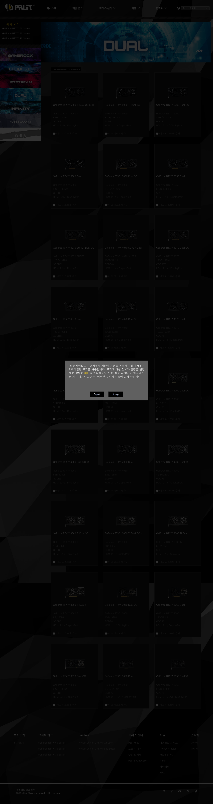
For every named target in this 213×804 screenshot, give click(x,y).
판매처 (194, 748)
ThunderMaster (168, 748)
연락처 (194, 742)
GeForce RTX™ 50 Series (52, 742)
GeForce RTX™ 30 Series (52, 754)
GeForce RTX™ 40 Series (52, 748)
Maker (163, 760)
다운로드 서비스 (169, 742)
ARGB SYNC (166, 754)
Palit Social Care (137, 760)
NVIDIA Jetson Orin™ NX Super (96, 742)
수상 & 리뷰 (134, 754)
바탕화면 (165, 766)
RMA (162, 772)
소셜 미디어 (134, 748)
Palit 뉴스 (133, 742)
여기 (87, 373)
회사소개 (19, 742)
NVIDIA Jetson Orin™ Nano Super (97, 748)
